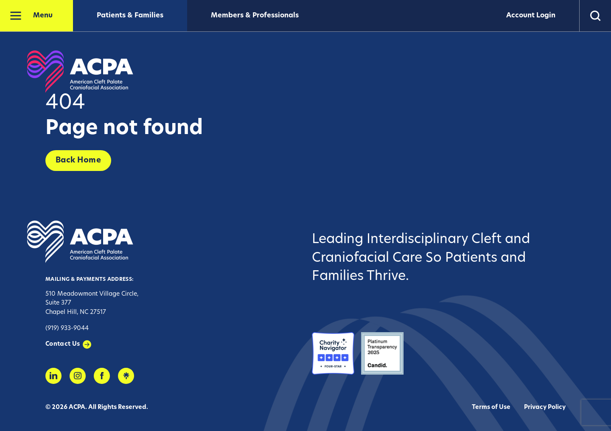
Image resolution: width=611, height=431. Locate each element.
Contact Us (62, 344)
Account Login (530, 15)
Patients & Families (130, 15)
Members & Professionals (255, 15)
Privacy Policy (545, 407)
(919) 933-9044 (67, 328)
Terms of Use (491, 407)
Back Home (78, 161)
